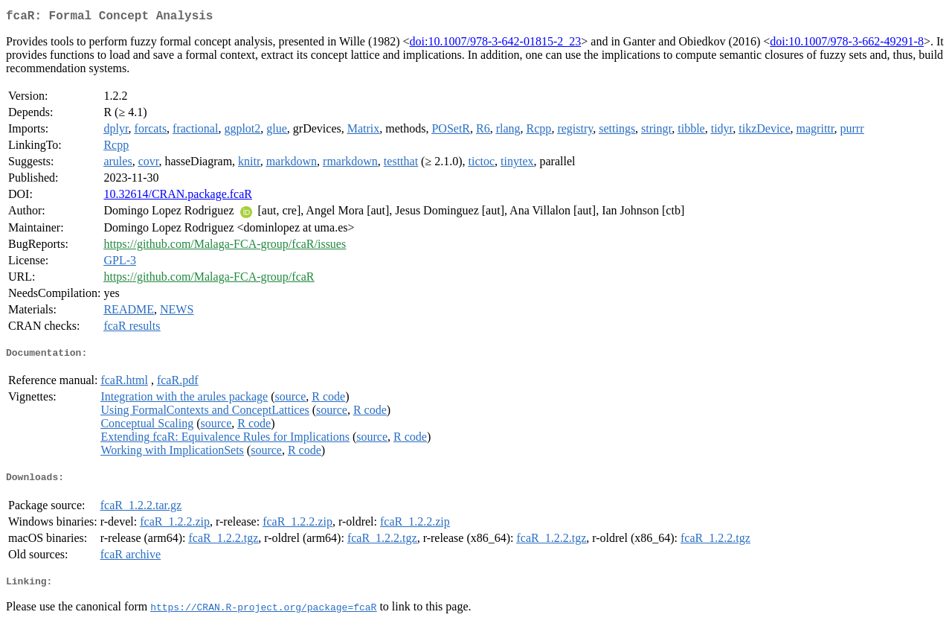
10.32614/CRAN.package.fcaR (177, 197)
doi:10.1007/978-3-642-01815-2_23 (496, 44)
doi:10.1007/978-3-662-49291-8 (847, 44)
